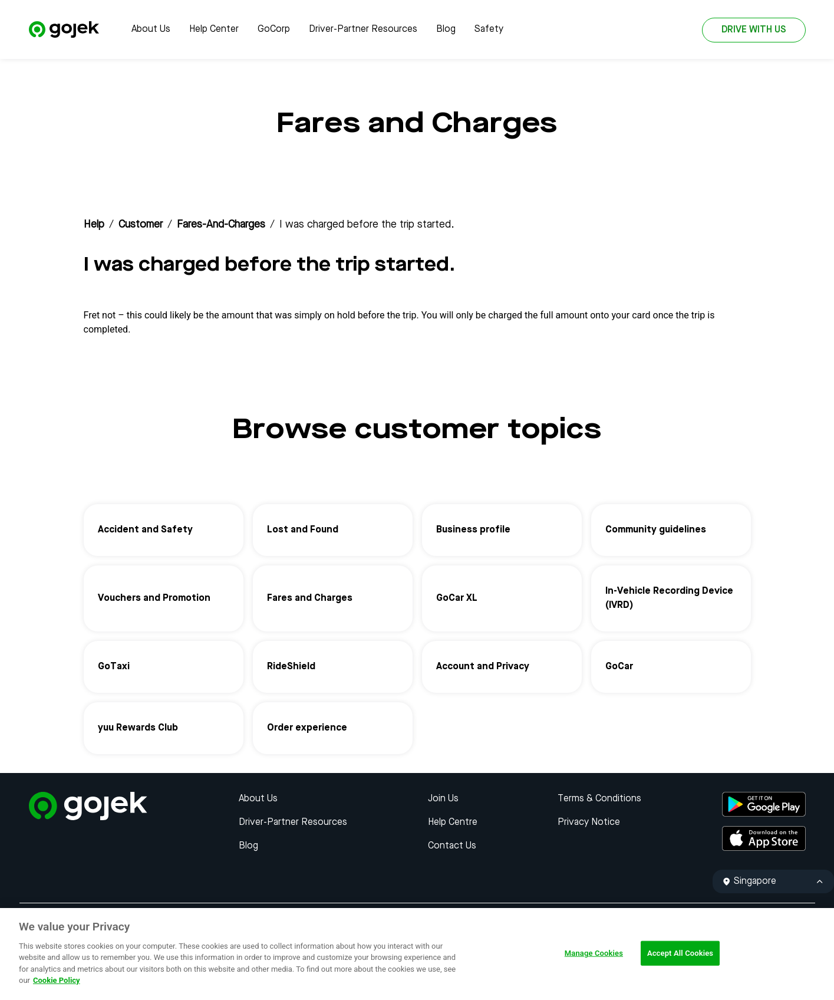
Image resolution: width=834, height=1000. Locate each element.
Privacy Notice (589, 822)
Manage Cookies (594, 953)
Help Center (214, 29)
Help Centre (452, 822)
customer (140, 224)
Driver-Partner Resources (363, 29)
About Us (150, 29)
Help (94, 224)
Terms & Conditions (599, 799)
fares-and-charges (221, 224)
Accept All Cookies (680, 953)
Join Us (443, 799)
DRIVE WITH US (753, 30)
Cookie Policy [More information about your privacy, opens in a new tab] (56, 980)
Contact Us (452, 846)
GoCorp (274, 29)
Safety (488, 29)
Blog (446, 29)
